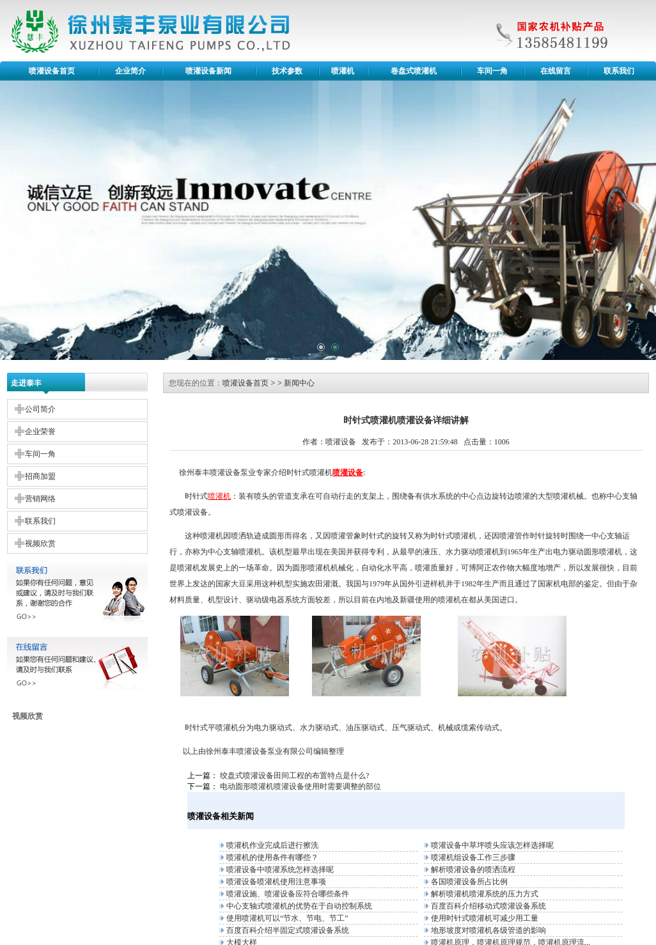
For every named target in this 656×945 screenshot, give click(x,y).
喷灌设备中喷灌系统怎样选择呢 (280, 869)
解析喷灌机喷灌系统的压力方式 (484, 893)
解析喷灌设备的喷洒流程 (473, 869)
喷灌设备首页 (52, 70)
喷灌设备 (252, 751)
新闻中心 (299, 383)
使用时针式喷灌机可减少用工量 (484, 918)
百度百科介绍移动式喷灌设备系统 (488, 906)
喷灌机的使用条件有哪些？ (272, 857)
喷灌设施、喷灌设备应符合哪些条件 (287, 893)
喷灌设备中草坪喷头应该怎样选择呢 (492, 845)
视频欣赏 (40, 543)
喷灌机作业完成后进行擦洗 (272, 845)
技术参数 (287, 70)
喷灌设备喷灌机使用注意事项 (276, 881)
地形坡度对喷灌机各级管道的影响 (488, 930)
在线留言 (555, 70)
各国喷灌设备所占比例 (469, 881)
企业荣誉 (40, 431)
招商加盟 (40, 476)
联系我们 (619, 70)
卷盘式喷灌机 (414, 70)
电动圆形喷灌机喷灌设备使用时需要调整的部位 (300, 786)
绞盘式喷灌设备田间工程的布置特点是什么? (294, 775)
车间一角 (492, 70)
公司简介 (40, 409)
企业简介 (130, 70)
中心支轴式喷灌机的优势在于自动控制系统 (299, 906)
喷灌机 (342, 70)
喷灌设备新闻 (208, 70)
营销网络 (40, 498)
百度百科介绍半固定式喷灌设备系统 (287, 930)
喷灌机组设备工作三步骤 (473, 857)
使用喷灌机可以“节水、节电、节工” (287, 918)
